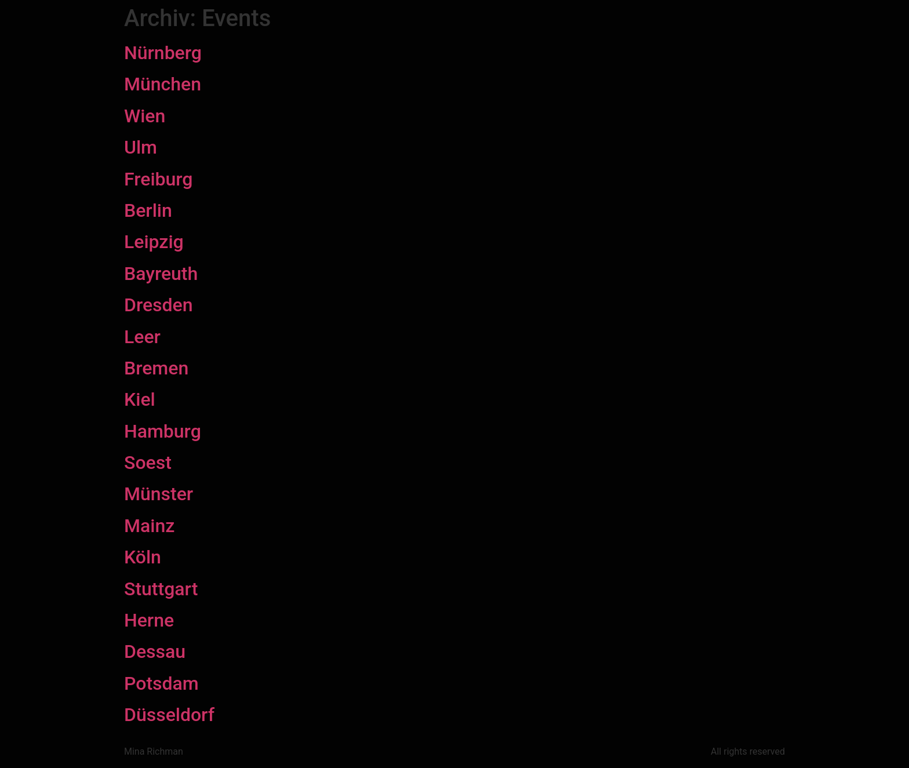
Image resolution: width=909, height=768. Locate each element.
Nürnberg (163, 53)
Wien (144, 116)
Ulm (140, 147)
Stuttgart (161, 589)
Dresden (158, 305)
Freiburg (158, 179)
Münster (158, 494)
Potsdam (161, 683)
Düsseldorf (169, 715)
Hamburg (162, 431)
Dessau (155, 651)
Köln (142, 557)
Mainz (149, 526)
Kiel (139, 399)
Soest (148, 463)
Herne (149, 620)
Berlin (148, 210)
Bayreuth (161, 274)
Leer (142, 337)
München (162, 84)
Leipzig (154, 242)
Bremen (156, 368)
